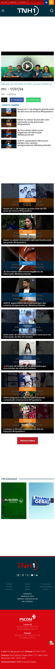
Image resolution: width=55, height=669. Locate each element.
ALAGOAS (9, 589)
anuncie (12, 2)
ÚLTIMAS (9, 584)
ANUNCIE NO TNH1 (27, 596)
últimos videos (27, 440)
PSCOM (45, 589)
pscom (4, 2)
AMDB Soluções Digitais (26, 662)
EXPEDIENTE (27, 594)
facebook (17, 99)
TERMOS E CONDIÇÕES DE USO (27, 599)
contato (22, 2)
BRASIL (27, 589)
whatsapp (33, 99)
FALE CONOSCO (27, 601)
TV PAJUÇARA (46, 584)
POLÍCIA (27, 584)
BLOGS (27, 587)
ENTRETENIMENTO (46, 587)
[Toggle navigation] (3, 10)
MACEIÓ (9, 587)
